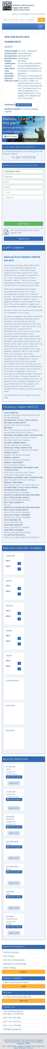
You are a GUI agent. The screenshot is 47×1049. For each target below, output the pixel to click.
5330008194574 (12, 680)
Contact (34, 14)
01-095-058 (10, 766)
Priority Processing (10, 952)
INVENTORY (20, 1040)
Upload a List (23, 238)
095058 (9, 630)
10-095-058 (10, 791)
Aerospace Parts (29, 1042)
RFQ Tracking (8, 956)
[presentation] (23, 210)
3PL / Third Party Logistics (13, 1046)
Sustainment (16, 1042)
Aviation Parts (30, 1046)
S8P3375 (9, 605)
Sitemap (15, 14)
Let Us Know (10, 136)
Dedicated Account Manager (14, 964)
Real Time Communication (14, 960)
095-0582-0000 (12, 866)
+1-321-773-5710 (23, 157)
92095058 (10, 891)
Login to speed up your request (16, 982)
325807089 (10, 556)
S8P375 (9, 580)
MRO (28, 1043)
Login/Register (25, 14)
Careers (42, 14)
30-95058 (10, 916)
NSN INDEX (8, 1040)
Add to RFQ (14, 783)
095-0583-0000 (12, 841)
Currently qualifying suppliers (21, 110)
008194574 (10, 705)
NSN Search (31, 1040)
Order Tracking (9, 967)
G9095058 (10, 816)
